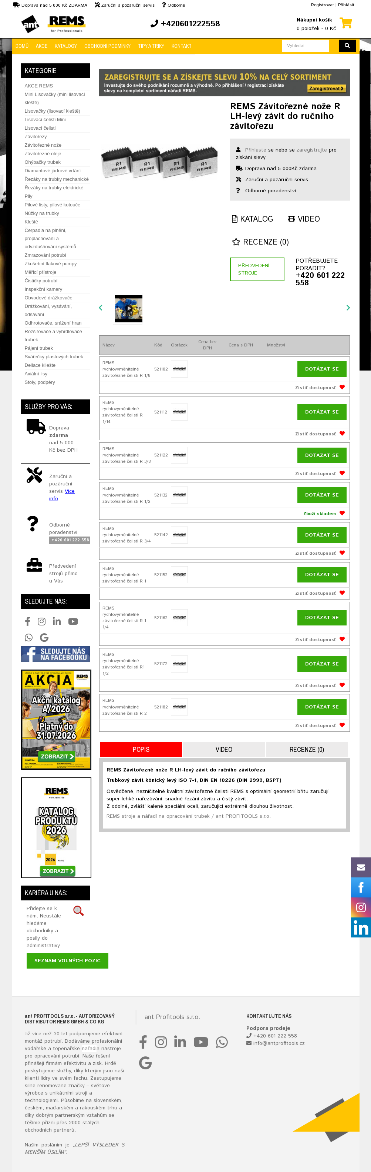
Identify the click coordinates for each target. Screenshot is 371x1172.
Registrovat (322, 5)
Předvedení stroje (253, 269)
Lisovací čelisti (40, 128)
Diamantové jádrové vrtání (53, 170)
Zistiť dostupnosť (315, 388)
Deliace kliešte (40, 365)
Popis (141, 749)
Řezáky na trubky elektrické (54, 187)
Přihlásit (346, 5)
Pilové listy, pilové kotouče (53, 204)
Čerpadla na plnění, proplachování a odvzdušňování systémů (50, 238)
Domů (22, 46)
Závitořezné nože (43, 145)
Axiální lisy (36, 373)
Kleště (31, 222)
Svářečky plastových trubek (54, 356)
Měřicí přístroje (41, 272)
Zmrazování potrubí (46, 255)
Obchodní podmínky (107, 46)
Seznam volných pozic (67, 961)
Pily (29, 196)
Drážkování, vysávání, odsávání (48, 310)
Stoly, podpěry (40, 382)
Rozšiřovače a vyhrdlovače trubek (53, 335)
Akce (41, 46)
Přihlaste (255, 150)
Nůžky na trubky (42, 213)
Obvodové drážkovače (48, 298)
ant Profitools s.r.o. (172, 1017)
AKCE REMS (39, 86)
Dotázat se (322, 369)
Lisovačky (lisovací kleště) (52, 111)
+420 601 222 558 (320, 279)
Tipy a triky (151, 46)
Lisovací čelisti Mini (45, 119)
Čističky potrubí (41, 280)
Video (304, 219)
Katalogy (66, 46)
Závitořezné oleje (43, 153)
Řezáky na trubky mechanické (57, 179)
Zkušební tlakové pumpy (51, 263)
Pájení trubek (39, 348)
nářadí (89, 1048)
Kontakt (182, 46)
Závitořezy (36, 136)
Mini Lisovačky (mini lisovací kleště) (55, 98)
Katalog (252, 219)
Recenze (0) (260, 242)
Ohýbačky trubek (43, 162)
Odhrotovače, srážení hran (53, 323)
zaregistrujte (312, 150)
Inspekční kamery (44, 289)
